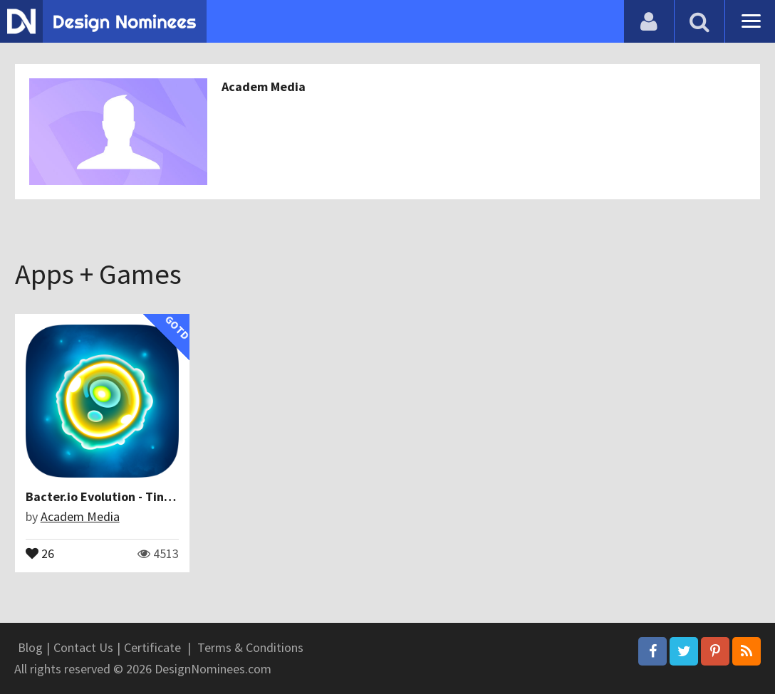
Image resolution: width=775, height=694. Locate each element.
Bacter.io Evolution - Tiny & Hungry (126, 496)
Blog (30, 647)
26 (40, 552)
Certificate (152, 647)
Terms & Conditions (250, 647)
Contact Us (83, 647)
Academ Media (264, 86)
